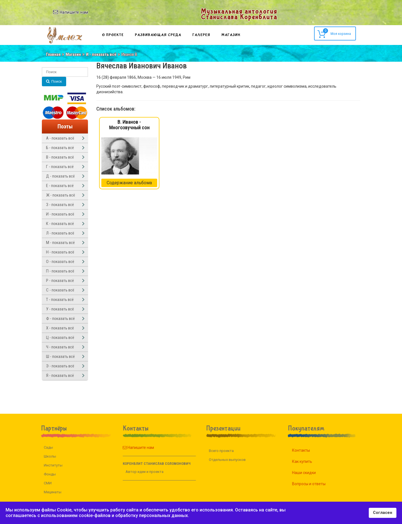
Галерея (201, 35)
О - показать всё (60, 261)
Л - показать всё (60, 233)
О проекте (113, 35)
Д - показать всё (60, 176)
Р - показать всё (60, 280)
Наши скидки (310, 472)
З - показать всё (60, 204)
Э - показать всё (60, 366)
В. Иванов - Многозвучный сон (129, 124)
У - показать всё (60, 309)
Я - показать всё (60, 375)
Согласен (382, 512)
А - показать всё (60, 138)
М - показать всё (60, 242)
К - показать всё (60, 223)
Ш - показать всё (60, 356)
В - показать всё (60, 157)
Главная (53, 54)
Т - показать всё (60, 299)
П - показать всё (60, 271)
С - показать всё (60, 290)
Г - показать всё (60, 166)
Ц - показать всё (60, 337)
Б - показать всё (60, 147)
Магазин (230, 35)
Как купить (308, 461)
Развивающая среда (158, 35)
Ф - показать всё (60, 318)
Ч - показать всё (60, 347)
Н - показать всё (60, 252)
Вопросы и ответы (315, 484)
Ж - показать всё (60, 195)
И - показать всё (101, 54)
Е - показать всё (60, 185)
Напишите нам (131, 447)
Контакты (307, 450)
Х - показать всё (60, 328)
